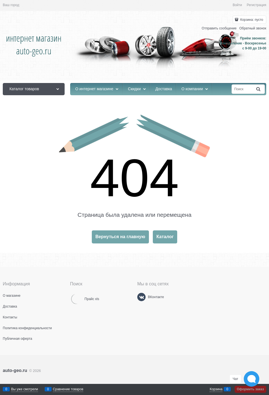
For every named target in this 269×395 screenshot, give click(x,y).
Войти (237, 5)
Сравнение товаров (68, 389)
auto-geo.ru (15, 370)
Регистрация (256, 5)
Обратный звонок (252, 28)
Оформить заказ (250, 389)
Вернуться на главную (120, 236)
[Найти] (259, 89)
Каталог (165, 236)
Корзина (216, 389)
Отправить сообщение (219, 28)
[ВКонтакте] (141, 297)
